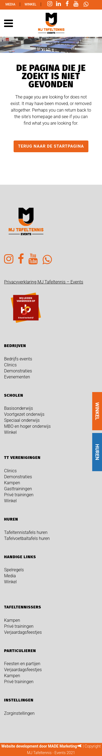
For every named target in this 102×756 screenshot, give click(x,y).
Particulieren (20, 650)
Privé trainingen (18, 494)
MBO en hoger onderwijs (27, 426)
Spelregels (14, 569)
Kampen (12, 482)
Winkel (30, 4)
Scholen (13, 395)
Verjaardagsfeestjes (23, 632)
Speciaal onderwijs (22, 420)
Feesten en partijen (22, 663)
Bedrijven (15, 345)
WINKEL (97, 411)
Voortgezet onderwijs (24, 414)
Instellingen (18, 700)
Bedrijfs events (18, 358)
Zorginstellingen (19, 713)
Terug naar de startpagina (51, 146)
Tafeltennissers (22, 607)
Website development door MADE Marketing (39, 746)
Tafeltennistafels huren (26, 532)
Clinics (10, 364)
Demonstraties (18, 370)
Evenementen (17, 377)
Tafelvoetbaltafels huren (27, 538)
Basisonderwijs (18, 408)
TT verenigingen (22, 457)
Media (10, 4)
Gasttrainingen (18, 488)
